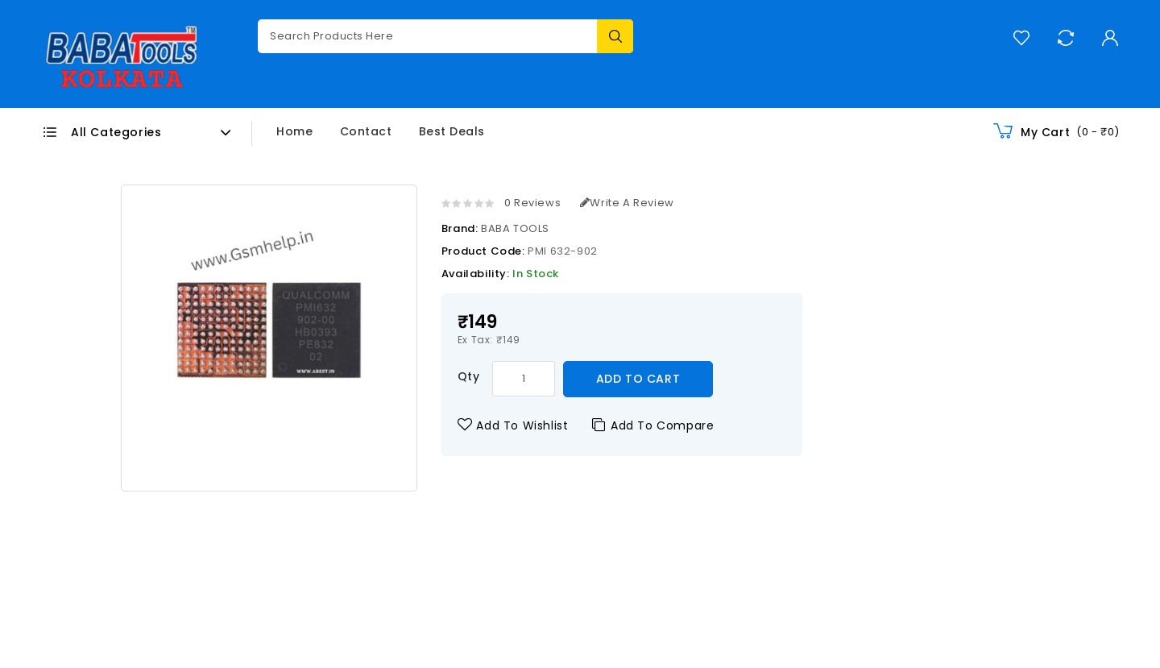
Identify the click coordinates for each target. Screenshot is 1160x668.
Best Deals (452, 131)
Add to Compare (653, 425)
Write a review (627, 202)
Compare (1065, 37)
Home (294, 131)
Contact (366, 131)
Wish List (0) (1021, 37)
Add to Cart (638, 379)
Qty (469, 376)
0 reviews (532, 202)
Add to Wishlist (513, 425)
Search (615, 36)
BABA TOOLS (515, 228)
